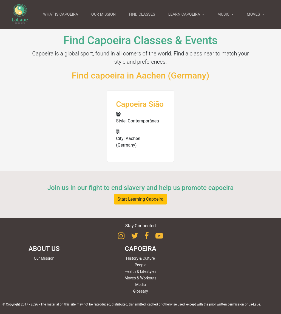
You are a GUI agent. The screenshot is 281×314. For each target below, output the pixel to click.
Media (140, 284)
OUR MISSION (103, 14)
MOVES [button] (254, 14)
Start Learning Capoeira (141, 199)
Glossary (140, 291)
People (140, 265)
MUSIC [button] (223, 14)
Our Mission (44, 258)
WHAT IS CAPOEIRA (60, 14)
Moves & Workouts (140, 278)
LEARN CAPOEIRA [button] (184, 14)
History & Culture (140, 258)
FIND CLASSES (142, 14)
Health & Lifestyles (141, 271)
